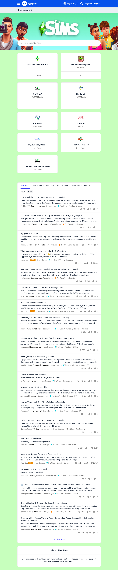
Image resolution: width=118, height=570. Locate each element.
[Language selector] (70, 3)
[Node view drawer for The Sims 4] (37, 104)
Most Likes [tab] (50, 185)
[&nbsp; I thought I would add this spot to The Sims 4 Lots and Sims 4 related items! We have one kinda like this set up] (59, 458)
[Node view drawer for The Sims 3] (80, 104)
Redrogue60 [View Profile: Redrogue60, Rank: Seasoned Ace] (25, 347)
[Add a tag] (30, 191)
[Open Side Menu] (18, 3)
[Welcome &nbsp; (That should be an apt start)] (59, 441)
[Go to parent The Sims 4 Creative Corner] (58, 296)
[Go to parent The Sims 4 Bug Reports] (72, 224)
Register (88, 4)
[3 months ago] (51, 206)
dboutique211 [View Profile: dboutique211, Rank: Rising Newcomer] (26, 475)
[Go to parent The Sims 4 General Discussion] (61, 260)
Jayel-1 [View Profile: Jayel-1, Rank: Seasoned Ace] (23, 445)
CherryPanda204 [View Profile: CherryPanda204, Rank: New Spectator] (27, 245)
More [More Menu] (87, 185)
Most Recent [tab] (25, 185)
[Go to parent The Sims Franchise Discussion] (63, 445)
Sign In (97, 4)
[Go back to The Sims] (81, 123)
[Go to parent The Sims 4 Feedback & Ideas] (69, 206)
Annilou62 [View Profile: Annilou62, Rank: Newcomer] (24, 396)
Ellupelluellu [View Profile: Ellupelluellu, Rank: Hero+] (25, 260)
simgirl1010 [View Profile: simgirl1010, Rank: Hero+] (25, 311)
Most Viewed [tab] (77, 185)
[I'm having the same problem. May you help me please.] (59, 378)
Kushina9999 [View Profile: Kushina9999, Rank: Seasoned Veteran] (25, 206)
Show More (59, 539)
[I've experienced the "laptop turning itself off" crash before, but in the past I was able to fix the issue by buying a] (59, 406)
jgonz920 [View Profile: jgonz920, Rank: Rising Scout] (24, 512)
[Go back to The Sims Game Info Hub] (37, 64)
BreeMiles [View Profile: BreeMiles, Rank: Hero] (24, 463)
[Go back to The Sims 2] (37, 123)
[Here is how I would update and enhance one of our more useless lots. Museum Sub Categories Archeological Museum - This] (59, 342)
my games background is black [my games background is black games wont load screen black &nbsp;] (34, 469)
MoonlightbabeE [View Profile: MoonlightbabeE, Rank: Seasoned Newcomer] (27, 224)
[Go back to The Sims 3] (80, 94)
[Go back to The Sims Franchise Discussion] (37, 166)
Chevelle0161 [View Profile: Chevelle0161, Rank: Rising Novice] (26, 329)
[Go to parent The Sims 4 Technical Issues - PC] (75, 365)
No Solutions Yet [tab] (63, 185)
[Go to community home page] (29, 3)
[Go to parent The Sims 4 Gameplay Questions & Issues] (71, 329)
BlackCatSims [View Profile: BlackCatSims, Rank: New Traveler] (26, 411)
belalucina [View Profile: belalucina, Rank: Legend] (24, 296)
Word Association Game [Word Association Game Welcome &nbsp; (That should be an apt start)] (31, 438)
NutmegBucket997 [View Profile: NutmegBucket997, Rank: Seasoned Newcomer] (28, 429)
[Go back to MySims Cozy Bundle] (37, 145)
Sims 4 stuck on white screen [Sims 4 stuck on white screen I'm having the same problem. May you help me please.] (33, 374)
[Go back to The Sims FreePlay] (81, 145)
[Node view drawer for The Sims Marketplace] (80, 75)
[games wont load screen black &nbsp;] (59, 472)
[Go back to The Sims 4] (37, 94)
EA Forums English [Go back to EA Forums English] (24, 10)
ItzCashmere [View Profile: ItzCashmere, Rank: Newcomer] (25, 381)
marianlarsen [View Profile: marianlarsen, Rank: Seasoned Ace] (25, 278)
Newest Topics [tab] (38, 185)
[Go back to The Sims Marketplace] (80, 64)
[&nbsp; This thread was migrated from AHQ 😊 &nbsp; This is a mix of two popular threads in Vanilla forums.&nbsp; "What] (59, 255)
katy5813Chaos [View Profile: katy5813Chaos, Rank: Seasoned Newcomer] (26, 365)
